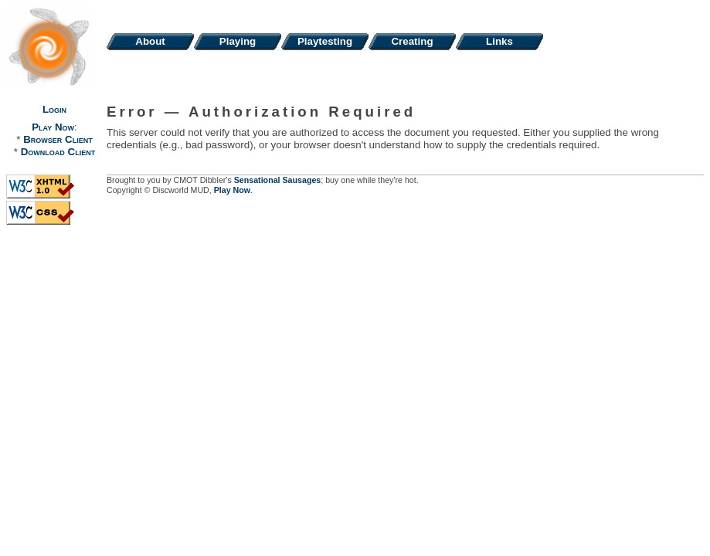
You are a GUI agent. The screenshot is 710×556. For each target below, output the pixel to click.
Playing (237, 41)
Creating (412, 41)
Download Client (58, 152)
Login (54, 109)
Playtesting (324, 41)
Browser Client (57, 139)
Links (499, 41)
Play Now (53, 127)
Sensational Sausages (277, 180)
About (150, 41)
